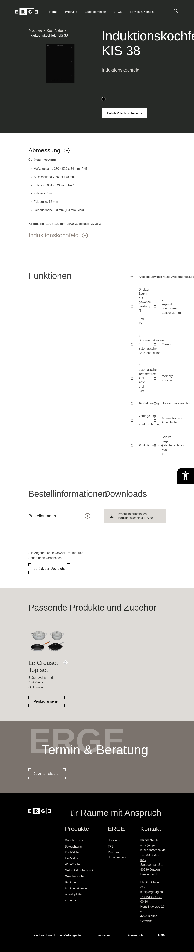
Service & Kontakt (142, 11)
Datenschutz (135, 935)
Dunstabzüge (74, 840)
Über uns (114, 840)
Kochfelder (55, 31)
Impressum (104, 935)
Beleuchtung (73, 846)
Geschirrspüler (74, 876)
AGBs (162, 935)
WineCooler (73, 864)
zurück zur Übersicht (49, 569)
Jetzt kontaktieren (47, 774)
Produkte (71, 11)
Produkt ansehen (46, 701)
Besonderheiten (95, 11)
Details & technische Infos (124, 113)
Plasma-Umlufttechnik (117, 855)
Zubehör (70, 900)
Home (53, 11)
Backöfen (71, 882)
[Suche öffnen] (176, 11)
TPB (111, 846)
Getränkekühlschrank (79, 870)
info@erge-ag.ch (151, 892)
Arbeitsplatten (74, 894)
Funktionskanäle (76, 888)
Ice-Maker (71, 858)
